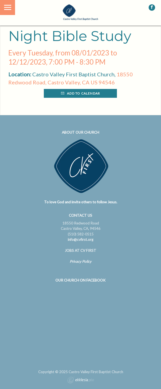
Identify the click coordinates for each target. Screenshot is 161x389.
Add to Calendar (80, 93)
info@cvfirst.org (80, 239)
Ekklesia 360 (80, 381)
